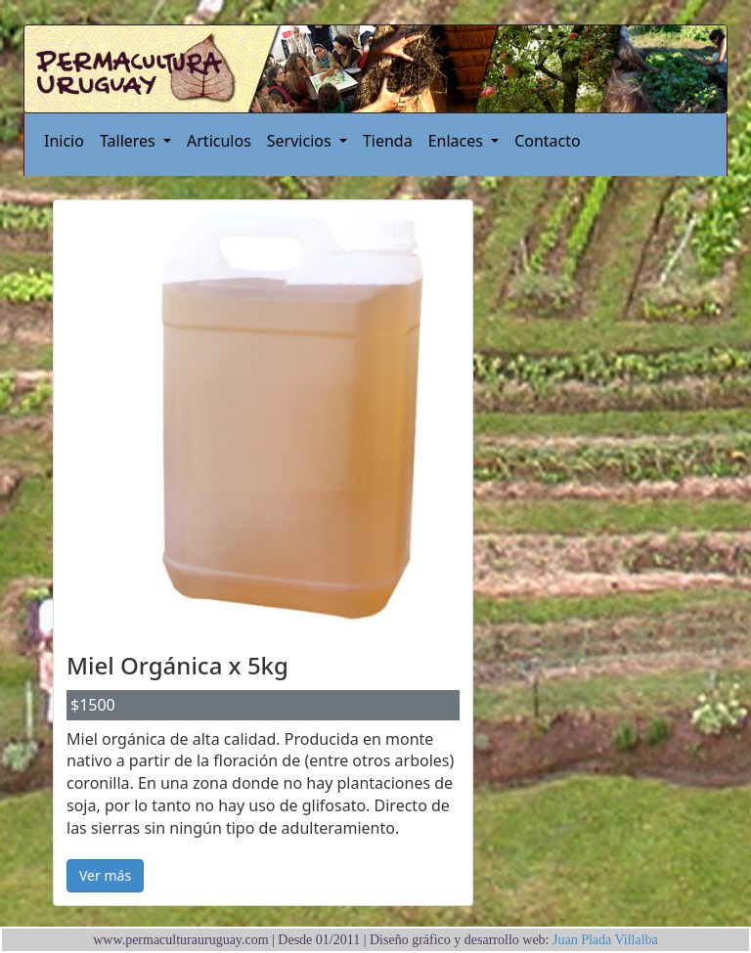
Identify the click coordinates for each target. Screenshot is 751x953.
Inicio (64, 141)
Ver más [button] (105, 875)
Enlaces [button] (457, 141)
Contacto (547, 141)
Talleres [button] (129, 141)
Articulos (219, 141)
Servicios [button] (301, 141)
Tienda (388, 141)
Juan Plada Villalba (604, 939)
